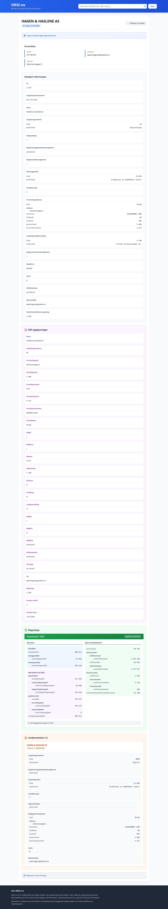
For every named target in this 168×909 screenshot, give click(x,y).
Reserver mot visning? (34, 875)
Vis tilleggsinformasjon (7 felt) (41, 723)
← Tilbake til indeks (136, 23)
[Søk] (145, 6)
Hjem (152, 6)
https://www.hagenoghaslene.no (41, 35)
